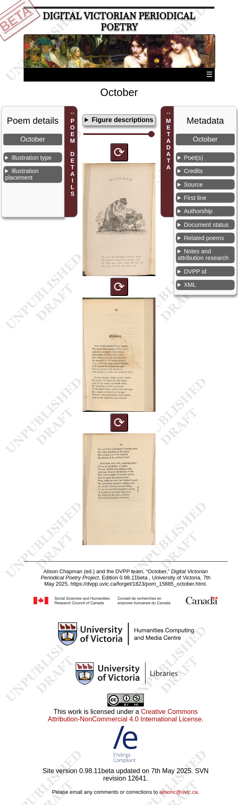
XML (190, 284)
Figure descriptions (122, 119)
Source (193, 184)
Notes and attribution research (202, 254)
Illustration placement (22, 174)
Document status (206, 224)
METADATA (168, 144)
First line (195, 198)
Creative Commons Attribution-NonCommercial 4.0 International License (125, 715)
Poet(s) (193, 157)
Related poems (204, 238)
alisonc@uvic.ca (178, 792)
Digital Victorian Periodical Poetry (119, 21)
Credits (193, 171)
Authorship (198, 211)
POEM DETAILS (72, 157)
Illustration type (31, 157)
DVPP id (195, 271)
